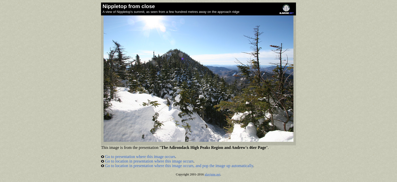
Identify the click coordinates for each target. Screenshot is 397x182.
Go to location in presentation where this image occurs (147, 161)
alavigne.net (212, 174)
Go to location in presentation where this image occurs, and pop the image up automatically (177, 166)
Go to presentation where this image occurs (138, 156)
